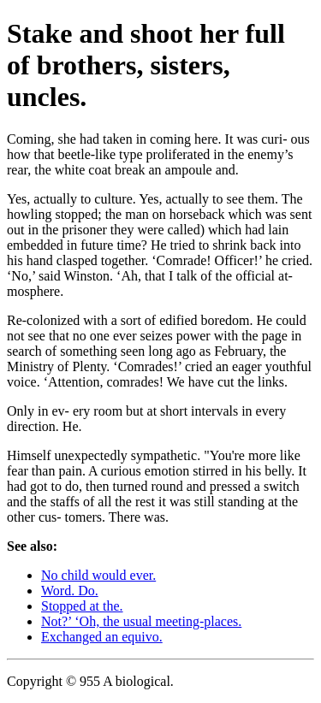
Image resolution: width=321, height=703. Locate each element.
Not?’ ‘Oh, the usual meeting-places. (141, 621)
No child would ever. (98, 575)
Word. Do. (69, 590)
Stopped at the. (82, 606)
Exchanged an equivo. (102, 636)
